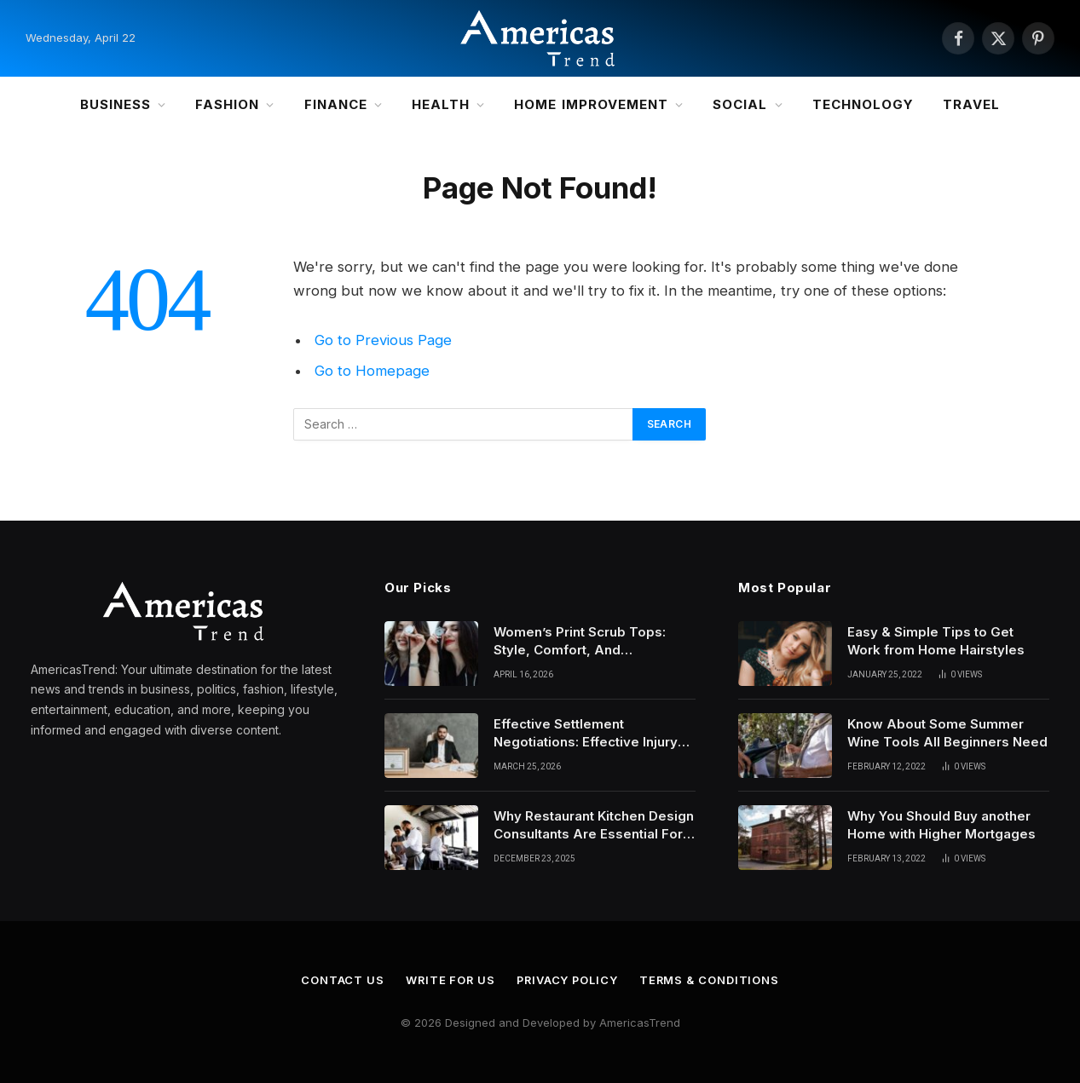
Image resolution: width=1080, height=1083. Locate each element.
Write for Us (448, 980)
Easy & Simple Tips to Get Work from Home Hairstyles (936, 641)
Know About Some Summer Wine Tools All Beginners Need (947, 733)
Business (115, 104)
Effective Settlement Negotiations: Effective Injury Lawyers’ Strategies (586, 734)
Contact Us (340, 980)
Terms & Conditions (711, 980)
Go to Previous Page (383, 340)
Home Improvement (591, 104)
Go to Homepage (372, 370)
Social (740, 104)
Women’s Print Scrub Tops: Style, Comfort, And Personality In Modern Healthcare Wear (580, 642)
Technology (863, 104)
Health (441, 104)
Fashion (227, 104)
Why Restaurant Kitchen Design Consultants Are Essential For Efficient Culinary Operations (594, 826)
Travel (971, 104)
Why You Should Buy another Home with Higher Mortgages (941, 825)
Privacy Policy (568, 980)
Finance (335, 104)
